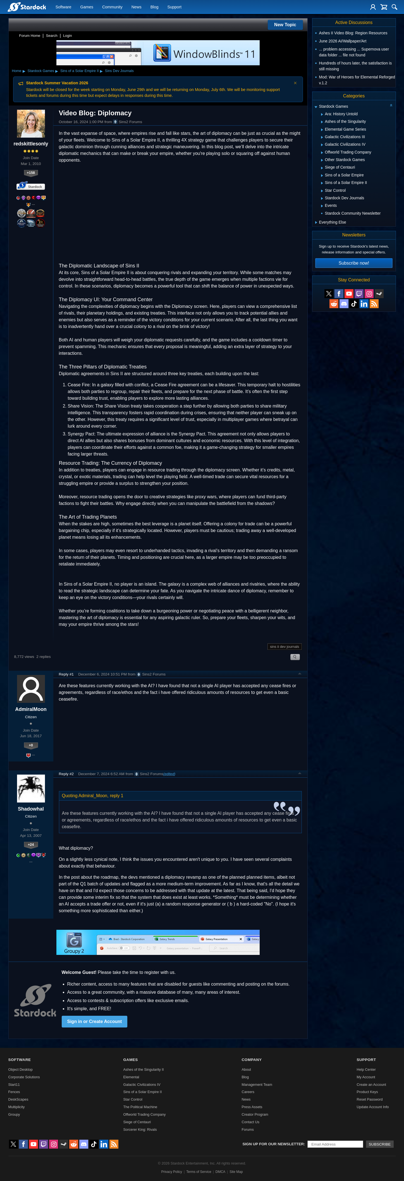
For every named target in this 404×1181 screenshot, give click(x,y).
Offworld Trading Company (144, 1114)
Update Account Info (373, 1107)
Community (112, 7)
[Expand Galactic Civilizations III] (322, 137)
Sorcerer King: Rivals (140, 1129)
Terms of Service (198, 1172)
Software (63, 7)
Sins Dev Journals (119, 71)
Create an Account (371, 1084)
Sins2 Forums (127, 121)
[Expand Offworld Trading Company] (322, 152)
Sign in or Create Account (94, 1021)
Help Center (366, 1069)
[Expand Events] (322, 206)
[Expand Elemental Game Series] (322, 129)
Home (16, 71)
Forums (248, 1129)
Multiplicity (16, 1107)
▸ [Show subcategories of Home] (24, 71)
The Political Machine (140, 1107)
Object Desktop (20, 1069)
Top (300, 674)
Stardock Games (41, 71)
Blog (154, 7)
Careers (248, 1092)
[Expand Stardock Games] (315, 107)
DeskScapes (18, 1099)
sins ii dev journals (284, 647)
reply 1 (116, 795)
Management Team (257, 1084)
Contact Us (250, 1122)
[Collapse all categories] (391, 105)
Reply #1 (66, 674)
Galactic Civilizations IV (142, 1084)
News (137, 7)
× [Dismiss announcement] (295, 83)
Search (52, 35)
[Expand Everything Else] (316, 222)
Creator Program (255, 1114)
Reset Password (370, 1099)
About (246, 1069)
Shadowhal (31, 809)
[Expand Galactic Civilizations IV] (322, 144)
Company (252, 1060)
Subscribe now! (354, 263)
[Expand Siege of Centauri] (322, 168)
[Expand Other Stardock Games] (322, 160)
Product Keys (367, 1092)
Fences (14, 1092)
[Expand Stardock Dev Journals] (322, 198)
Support (174, 7)
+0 (31, 745)
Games (86, 7)
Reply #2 (66, 774)
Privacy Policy (171, 1172)
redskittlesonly (30, 144)
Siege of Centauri (137, 1122)
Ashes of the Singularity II (143, 1069)
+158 (31, 173)
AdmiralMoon (30, 709)
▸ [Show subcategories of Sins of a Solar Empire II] (101, 71)
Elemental (131, 1077)
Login (67, 35)
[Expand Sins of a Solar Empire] (322, 175)
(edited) (169, 774)
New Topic (285, 24)
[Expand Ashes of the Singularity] (322, 122)
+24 (31, 844)
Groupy (14, 1114)
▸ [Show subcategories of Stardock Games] (56, 71)
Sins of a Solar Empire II (79, 71)
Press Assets (252, 1107)
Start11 (14, 1084)
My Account (366, 1077)
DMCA (220, 1172)
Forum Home (29, 35)
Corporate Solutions (24, 1077)
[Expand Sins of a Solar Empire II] (322, 183)
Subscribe (380, 1144)
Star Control (132, 1099)
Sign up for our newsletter (273, 1144)
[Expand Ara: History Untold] (322, 114)
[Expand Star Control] (322, 191)
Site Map (236, 1172)
